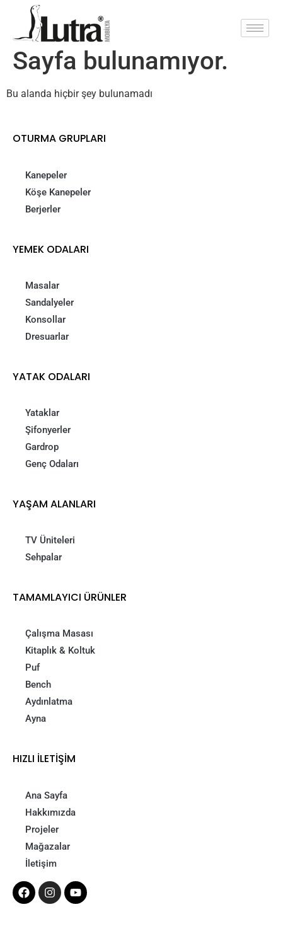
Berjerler (43, 209)
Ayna (35, 718)
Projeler (42, 829)
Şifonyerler (48, 430)
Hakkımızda (50, 812)
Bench (38, 684)
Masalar (42, 285)
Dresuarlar (47, 336)
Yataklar (42, 413)
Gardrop (42, 447)
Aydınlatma (48, 701)
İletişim (41, 863)
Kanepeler (46, 175)
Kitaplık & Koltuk (60, 650)
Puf (32, 667)
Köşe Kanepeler (58, 192)
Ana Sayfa (46, 795)
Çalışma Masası (59, 633)
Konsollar (45, 319)
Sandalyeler (49, 302)
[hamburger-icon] (255, 28)
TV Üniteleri (50, 540)
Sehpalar (43, 557)
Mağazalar (47, 846)
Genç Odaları (52, 464)
